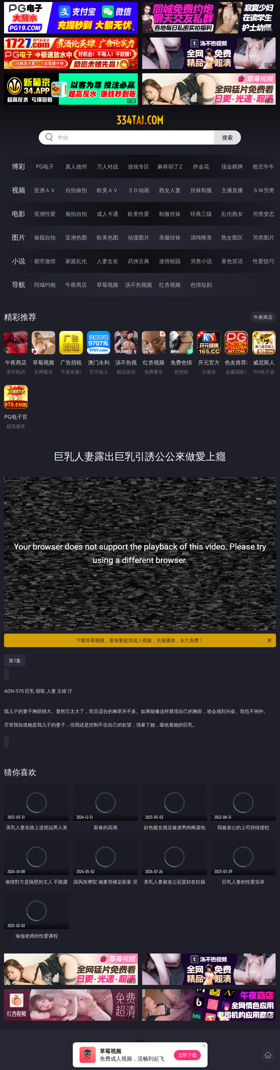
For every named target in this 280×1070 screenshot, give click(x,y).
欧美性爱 (138, 214)
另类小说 (201, 261)
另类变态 (263, 214)
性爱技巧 (263, 261)
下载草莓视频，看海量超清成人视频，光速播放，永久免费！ (174, 640)
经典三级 (201, 214)
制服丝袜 (170, 214)
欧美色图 (107, 237)
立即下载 (187, 1055)
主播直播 (232, 190)
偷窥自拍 (45, 237)
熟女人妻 (170, 190)
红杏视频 (170, 284)
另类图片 (263, 237)
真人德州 (76, 166)
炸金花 (201, 166)
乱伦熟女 (232, 214)
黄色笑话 (232, 261)
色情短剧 (201, 284)
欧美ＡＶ (107, 190)
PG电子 (45, 166)
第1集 (15, 660)
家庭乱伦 (76, 261)
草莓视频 (107, 284)
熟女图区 (232, 237)
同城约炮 (45, 284)
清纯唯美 (201, 237)
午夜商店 (76, 284)
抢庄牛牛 (263, 166)
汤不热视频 (138, 284)
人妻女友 (107, 261)
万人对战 (107, 166)
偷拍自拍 (76, 214)
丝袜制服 (201, 190)
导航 (18, 284)
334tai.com (139, 120)
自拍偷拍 (76, 190)
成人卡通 (107, 214)
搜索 (227, 137)
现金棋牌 (232, 166)
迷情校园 (170, 261)
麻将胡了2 (169, 166)
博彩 (18, 166)
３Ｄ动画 (138, 190)
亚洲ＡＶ (45, 190)
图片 (18, 237)
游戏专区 (138, 166)
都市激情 (45, 261)
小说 (18, 260)
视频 (18, 190)
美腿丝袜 (170, 237)
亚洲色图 (76, 237)
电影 (18, 213)
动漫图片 (138, 237)
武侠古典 (138, 261)
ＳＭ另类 (263, 190)
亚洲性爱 (45, 214)
